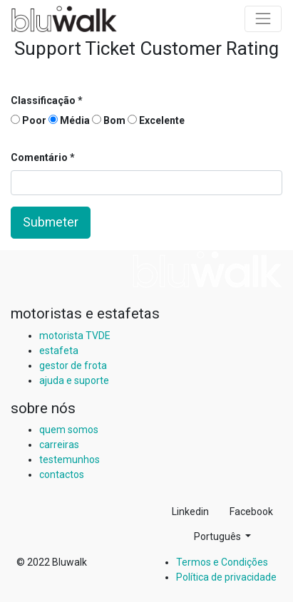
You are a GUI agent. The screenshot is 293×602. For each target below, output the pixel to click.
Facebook (251, 511)
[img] (207, 269)
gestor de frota (73, 365)
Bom (108, 120)
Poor (28, 120)
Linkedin (190, 511)
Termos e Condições (222, 562)
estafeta (58, 350)
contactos (61, 474)
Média (69, 120)
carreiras (59, 444)
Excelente (156, 120)
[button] (222, 536)
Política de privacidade (226, 577)
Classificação (43, 100)
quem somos (68, 429)
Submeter (50, 222)
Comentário (40, 157)
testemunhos (69, 459)
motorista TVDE (74, 335)
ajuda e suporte (74, 380)
